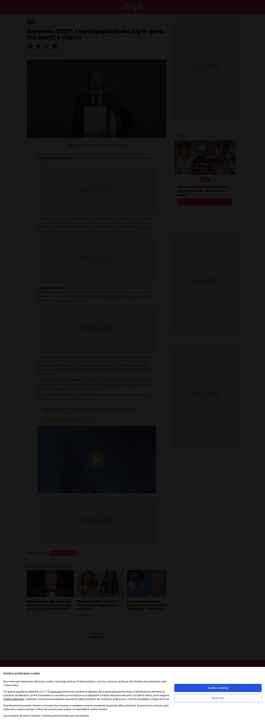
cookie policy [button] (11, 685)
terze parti (56, 691)
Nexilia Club (218, 698)
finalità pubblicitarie (13, 699)
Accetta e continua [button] (218, 688)
